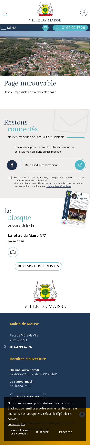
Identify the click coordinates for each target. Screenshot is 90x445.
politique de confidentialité (58, 186)
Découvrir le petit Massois (38, 266)
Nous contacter (28, 396)
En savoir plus (16, 424)
